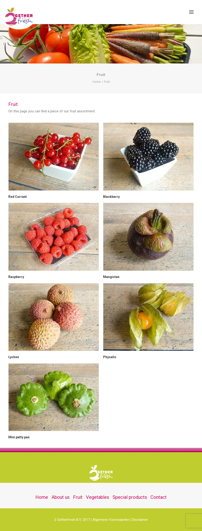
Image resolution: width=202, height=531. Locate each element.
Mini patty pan (19, 437)
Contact (158, 497)
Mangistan (111, 277)
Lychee (13, 357)
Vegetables (97, 497)
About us (61, 497)
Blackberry (111, 197)
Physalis (109, 357)
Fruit (78, 497)
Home (96, 81)
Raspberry (16, 277)
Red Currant (17, 197)
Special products (130, 497)
